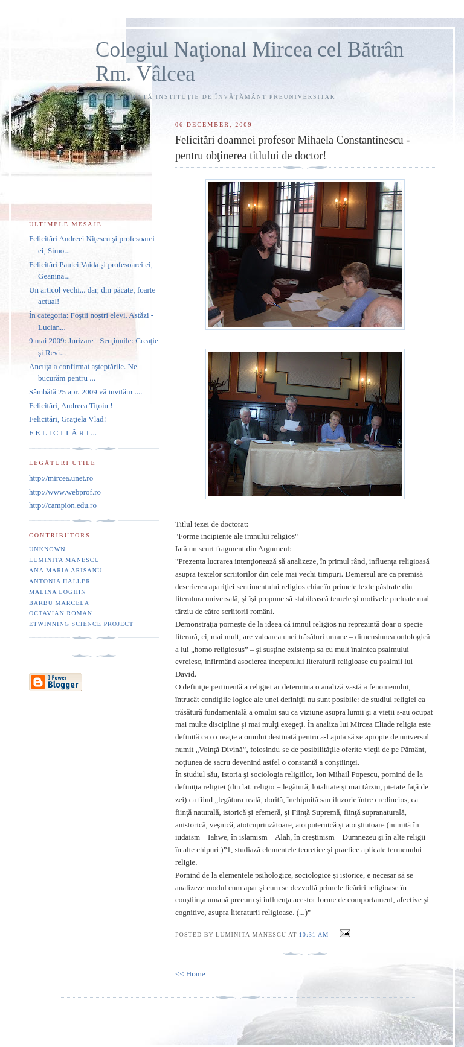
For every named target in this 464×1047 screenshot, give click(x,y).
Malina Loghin (57, 592)
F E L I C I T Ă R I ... (63, 432)
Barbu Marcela (59, 602)
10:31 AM (314, 934)
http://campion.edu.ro (63, 505)
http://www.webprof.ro (65, 491)
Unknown (47, 549)
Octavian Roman (60, 613)
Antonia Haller (60, 581)
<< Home (190, 973)
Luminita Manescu (64, 560)
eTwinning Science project (81, 624)
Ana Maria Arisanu (65, 570)
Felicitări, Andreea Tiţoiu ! (71, 405)
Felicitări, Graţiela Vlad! (67, 418)
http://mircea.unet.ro (61, 477)
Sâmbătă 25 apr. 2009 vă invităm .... (85, 391)
